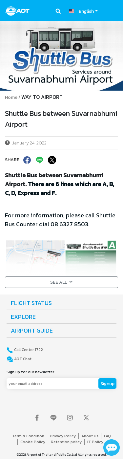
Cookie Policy (32, 442)
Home (11, 97)
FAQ (107, 436)
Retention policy (66, 442)
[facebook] (26, 160)
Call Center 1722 (28, 350)
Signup (107, 383)
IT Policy (95, 442)
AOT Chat (22, 359)
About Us (89, 436)
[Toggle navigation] (112, 11)
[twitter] (51, 160)
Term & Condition (28, 436)
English (86, 11)
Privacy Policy (63, 436)
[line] (39, 160)
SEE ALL (61, 282)
